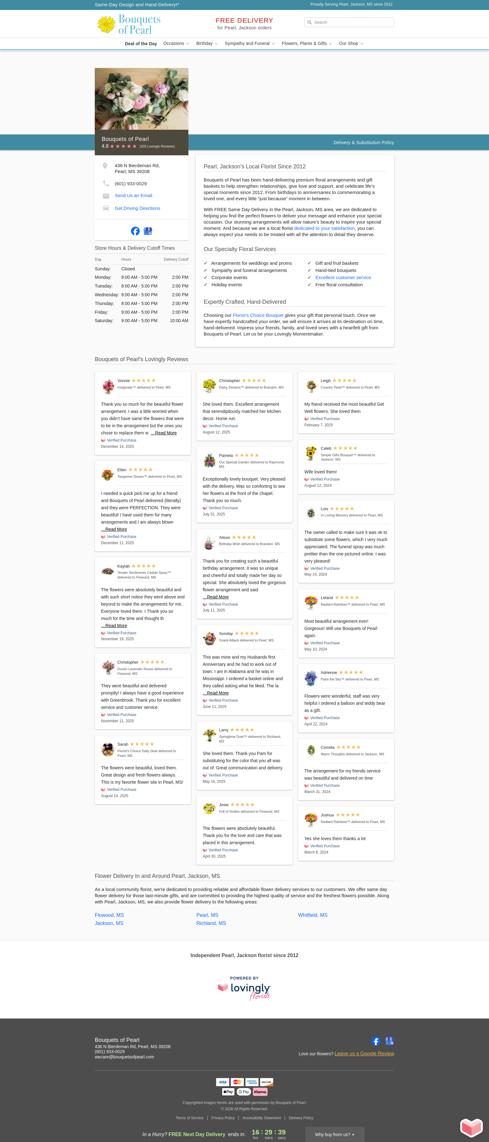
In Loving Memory (334, 515)
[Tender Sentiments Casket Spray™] (108, 571)
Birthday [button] (207, 43)
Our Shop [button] (351, 43)
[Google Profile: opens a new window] (147, 230)
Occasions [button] (176, 43)
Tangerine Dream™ (132, 476)
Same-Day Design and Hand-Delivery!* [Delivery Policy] (137, 4)
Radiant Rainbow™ (336, 604)
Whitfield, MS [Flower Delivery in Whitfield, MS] (312, 915)
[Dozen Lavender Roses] (108, 667)
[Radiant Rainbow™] (311, 603)
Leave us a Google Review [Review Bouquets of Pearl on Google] (364, 1053)
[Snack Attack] (209, 638)
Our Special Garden (234, 462)
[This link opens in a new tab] (244, 988)
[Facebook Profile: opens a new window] (135, 230)
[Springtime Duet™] (209, 735)
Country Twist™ (333, 387)
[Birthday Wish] (209, 542)
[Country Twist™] (311, 386)
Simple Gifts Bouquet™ (338, 455)
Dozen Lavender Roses (135, 669)
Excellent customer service (343, 277)
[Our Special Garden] (209, 460)
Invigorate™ (127, 387)
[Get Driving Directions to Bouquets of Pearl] (106, 207)
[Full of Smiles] (209, 808)
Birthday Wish (229, 544)
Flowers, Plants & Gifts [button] (307, 43)
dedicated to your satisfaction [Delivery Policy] (324, 228)
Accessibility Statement (261, 1118)
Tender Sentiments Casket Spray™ (144, 572)
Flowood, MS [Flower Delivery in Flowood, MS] (109, 915)
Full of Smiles (229, 811)
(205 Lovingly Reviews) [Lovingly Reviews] (157, 146)
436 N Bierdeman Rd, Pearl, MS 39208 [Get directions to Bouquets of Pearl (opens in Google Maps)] (133, 1046)
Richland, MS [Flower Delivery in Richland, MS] (211, 923)
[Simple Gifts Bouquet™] (311, 453)
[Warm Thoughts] (311, 752)
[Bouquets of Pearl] (140, 24)
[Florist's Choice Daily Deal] (108, 749)
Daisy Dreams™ (231, 387)
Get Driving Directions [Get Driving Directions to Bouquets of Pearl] (137, 208)
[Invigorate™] (108, 386)
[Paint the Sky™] (311, 678)
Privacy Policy (223, 1118)
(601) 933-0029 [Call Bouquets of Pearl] (110, 1051)
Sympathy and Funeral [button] (250, 43)
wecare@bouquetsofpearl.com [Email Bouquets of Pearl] (124, 1056)
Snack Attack (229, 640)
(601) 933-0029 (131, 183)
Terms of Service (189, 1118)
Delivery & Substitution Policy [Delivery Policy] (364, 142)
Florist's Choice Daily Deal (137, 751)
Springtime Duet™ (233, 736)
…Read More (164, 432)
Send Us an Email (133, 195)
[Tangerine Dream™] (108, 475)
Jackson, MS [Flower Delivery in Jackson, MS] (109, 923)
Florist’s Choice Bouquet (258, 315)
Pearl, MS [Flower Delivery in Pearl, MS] (207, 915)
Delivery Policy (301, 1118)
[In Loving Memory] (311, 514)
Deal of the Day (141, 43)
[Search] (349, 22)
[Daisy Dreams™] (209, 385)
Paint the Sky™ (333, 679)
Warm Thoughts (333, 754)
